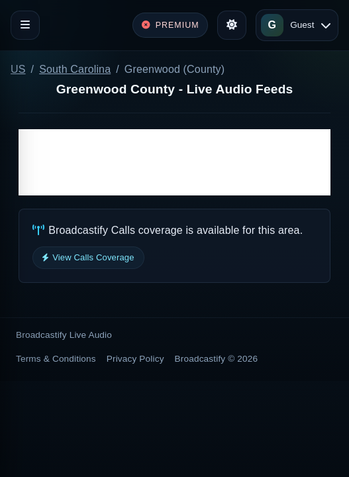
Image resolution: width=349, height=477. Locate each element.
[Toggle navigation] (25, 25)
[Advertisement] (174, 162)
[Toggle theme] (231, 25)
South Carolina (75, 69)
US (18, 69)
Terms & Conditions (56, 359)
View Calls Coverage (88, 257)
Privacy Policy (135, 359)
